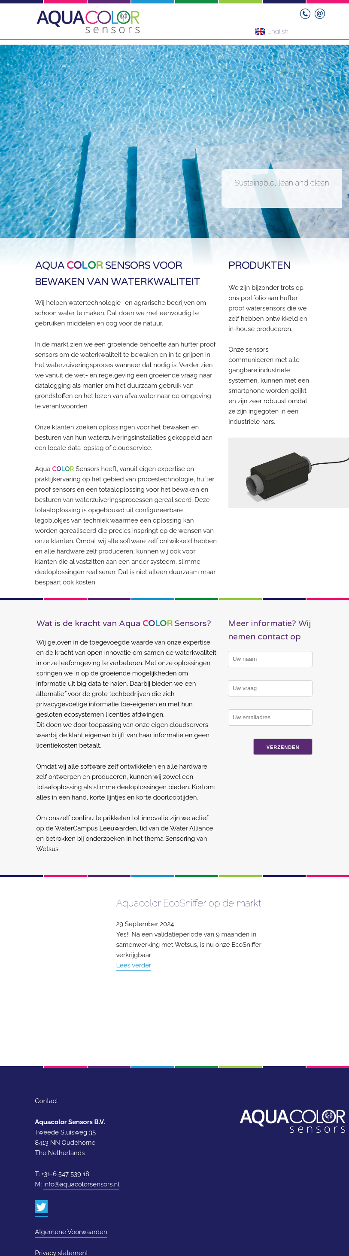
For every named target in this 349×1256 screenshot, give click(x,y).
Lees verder (133, 965)
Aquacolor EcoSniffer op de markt (188, 903)
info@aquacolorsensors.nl (81, 1184)
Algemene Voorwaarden (71, 1232)
